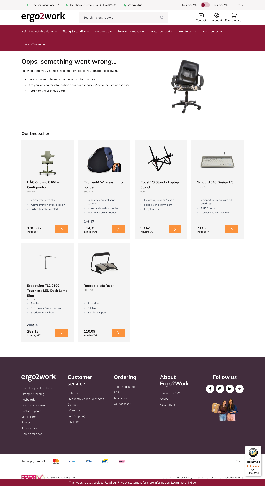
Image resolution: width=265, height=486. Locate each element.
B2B (116, 392)
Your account (122, 404)
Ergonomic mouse (131, 31)
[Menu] (259, 448)
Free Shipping (77, 416)
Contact (72, 404)
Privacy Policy (184, 477)
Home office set (33, 44)
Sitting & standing (76, 31)
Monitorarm (188, 31)
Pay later (73, 421)
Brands (26, 422)
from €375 (45, 5)
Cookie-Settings (234, 477)
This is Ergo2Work (172, 393)
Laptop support (162, 31)
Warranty (74, 410)
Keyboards (104, 31)
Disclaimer (166, 477)
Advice (164, 399)
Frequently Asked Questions (86, 399)
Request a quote (124, 386)
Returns (73, 393)
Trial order (120, 398)
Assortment (167, 404)
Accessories (212, 31)
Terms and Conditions (208, 477)
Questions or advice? (82, 5)
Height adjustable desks (39, 31)
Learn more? (179, 482)
